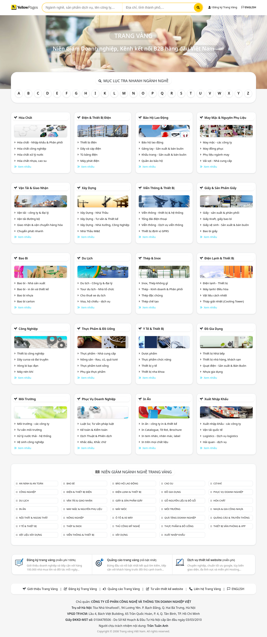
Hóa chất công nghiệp (31, 148)
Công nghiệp (28, 329)
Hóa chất (25, 118)
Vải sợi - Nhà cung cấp (217, 161)
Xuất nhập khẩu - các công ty (222, 424)
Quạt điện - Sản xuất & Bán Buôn (224, 365)
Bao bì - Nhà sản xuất (31, 283)
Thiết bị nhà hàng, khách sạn (222, 359)
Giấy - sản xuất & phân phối (221, 212)
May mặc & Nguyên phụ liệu (225, 118)
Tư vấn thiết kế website (167, 589)
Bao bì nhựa (25, 295)
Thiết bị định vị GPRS (155, 231)
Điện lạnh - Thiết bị (215, 283)
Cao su (169, 483)
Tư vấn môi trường (29, 430)
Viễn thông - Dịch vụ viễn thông (162, 225)
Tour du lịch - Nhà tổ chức (97, 289)
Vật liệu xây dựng (30, 534)
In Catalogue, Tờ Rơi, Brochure (162, 430)
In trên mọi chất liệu (155, 442)
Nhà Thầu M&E (90, 231)
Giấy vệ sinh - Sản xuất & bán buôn (226, 225)
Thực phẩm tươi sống (94, 365)
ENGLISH (248, 7)
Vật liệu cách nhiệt (215, 295)
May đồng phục (213, 148)
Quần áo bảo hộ (152, 161)
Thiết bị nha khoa (153, 371)
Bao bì (23, 258)
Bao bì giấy (210, 231)
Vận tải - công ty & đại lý (33, 212)
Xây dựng (89, 188)
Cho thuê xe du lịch (93, 295)
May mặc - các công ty (217, 142)
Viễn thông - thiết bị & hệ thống (162, 212)
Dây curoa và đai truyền (32, 359)
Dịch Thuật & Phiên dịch (96, 436)
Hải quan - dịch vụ (215, 442)
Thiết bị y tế (149, 365)
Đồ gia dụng (213, 329)
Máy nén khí (25, 371)
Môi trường (27, 399)
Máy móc (121, 509)
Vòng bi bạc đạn (27, 365)
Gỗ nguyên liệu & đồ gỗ (180, 500)
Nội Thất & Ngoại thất (33, 517)
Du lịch (87, 258)
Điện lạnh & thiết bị (219, 258)
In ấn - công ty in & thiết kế (159, 424)
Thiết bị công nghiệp (30, 353)
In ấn (147, 399)
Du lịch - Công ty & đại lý (96, 283)
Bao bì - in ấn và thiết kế (33, 289)
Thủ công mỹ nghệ (127, 526)
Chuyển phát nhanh (30, 231)
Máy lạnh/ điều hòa (215, 289)
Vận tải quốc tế (212, 430)
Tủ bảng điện (89, 154)
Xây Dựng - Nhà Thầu (94, 212)
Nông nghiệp (75, 517)
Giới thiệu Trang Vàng (42, 589)
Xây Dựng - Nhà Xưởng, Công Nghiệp (104, 225)
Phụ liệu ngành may (216, 154)
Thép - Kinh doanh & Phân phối (162, 289)
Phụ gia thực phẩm (92, 371)
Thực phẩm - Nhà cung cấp (98, 353)
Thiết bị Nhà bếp (214, 353)
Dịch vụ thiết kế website (211, 560)
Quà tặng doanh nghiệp (180, 517)
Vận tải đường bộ (28, 219)
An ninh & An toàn (31, 483)
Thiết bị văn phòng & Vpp (229, 526)
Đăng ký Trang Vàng (222, 7)
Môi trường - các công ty (33, 424)
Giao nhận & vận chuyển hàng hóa (40, 225)
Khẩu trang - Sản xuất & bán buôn (164, 154)
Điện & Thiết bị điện (96, 118)
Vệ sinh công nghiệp (30, 442)
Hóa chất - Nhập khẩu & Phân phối (40, 142)
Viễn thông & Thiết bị (158, 188)
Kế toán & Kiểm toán (93, 430)
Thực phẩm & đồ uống (98, 329)
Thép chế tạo (150, 301)
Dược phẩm (149, 353)
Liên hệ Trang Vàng (207, 589)
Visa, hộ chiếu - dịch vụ (95, 301)
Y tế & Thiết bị (153, 329)
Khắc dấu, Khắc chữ (93, 442)
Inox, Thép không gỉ (155, 283)
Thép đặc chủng (152, 295)
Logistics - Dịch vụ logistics (220, 436)
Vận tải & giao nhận (33, 188)
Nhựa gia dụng (213, 371)
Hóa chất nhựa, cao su (32, 161)
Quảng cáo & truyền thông (231, 517)
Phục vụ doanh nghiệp (98, 399)
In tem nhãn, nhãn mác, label (161, 436)
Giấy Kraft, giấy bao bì (217, 219)
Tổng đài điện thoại (154, 219)
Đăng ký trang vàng (51, 560)
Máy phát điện (89, 161)
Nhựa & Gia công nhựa (228, 509)
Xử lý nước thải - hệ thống (34, 436)
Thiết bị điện (88, 142)
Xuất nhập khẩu (216, 399)
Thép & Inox (152, 258)
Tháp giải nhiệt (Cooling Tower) (223, 301)
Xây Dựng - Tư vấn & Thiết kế (99, 219)
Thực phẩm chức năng (156, 359)
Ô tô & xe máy (124, 517)
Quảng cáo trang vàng (131, 560)
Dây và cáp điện (90, 148)
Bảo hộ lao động (155, 118)
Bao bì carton (26, 301)
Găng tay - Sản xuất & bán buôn (163, 148)
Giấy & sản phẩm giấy (220, 188)
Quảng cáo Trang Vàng (124, 589)
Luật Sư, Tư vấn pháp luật (97, 424)
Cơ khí (217, 483)
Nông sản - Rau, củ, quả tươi (99, 359)
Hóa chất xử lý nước (30, 154)
